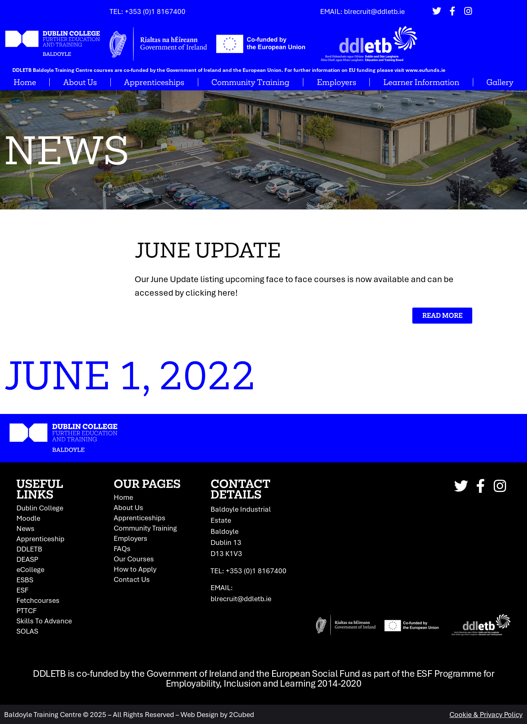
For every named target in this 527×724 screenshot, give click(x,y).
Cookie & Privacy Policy (485, 714)
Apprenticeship (40, 538)
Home (25, 82)
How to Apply (135, 569)
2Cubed (241, 714)
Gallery (499, 82)
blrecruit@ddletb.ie (374, 11)
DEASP (27, 559)
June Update (162, 250)
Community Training (250, 82)
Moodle (28, 518)
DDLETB (29, 549)
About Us (80, 82)
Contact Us (132, 579)
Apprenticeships (154, 82)
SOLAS (27, 631)
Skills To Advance (44, 620)
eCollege (30, 569)
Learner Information (421, 82)
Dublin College (39, 508)
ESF (22, 590)
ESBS (24, 579)
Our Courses (134, 558)
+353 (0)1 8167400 (155, 11)
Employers (336, 82)
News (25, 528)
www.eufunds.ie (425, 70)
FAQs (122, 548)
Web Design (199, 714)
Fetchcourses (38, 600)
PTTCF (26, 610)
